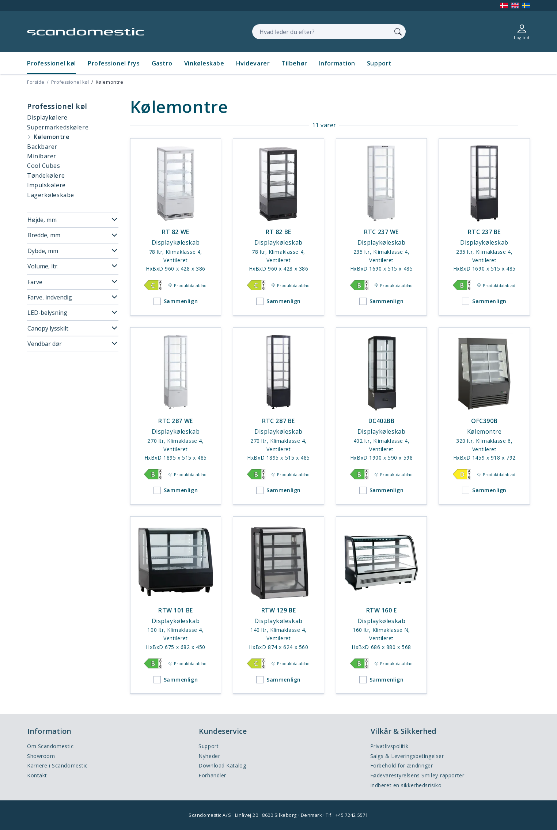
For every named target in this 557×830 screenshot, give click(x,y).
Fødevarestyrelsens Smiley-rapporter (417, 775)
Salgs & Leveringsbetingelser (407, 755)
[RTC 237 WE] (381, 227)
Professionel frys (114, 63)
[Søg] (398, 31)
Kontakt (37, 775)
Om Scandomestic (50, 746)
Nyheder (209, 755)
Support (379, 63)
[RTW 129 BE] (278, 605)
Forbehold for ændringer (401, 765)
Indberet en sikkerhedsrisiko (406, 785)
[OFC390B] (484, 416)
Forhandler (212, 775)
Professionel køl (51, 63)
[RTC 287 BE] (278, 416)
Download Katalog (222, 765)
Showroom (41, 755)
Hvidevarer (253, 63)
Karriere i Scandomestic (57, 765)
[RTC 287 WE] (175, 416)
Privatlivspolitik (389, 746)
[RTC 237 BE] (484, 227)
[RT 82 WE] (175, 227)
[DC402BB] (381, 416)
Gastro (162, 63)
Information (337, 63)
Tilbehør (294, 63)
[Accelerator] (85, 31)
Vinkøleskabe (204, 63)
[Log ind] (522, 32)
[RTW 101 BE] (175, 605)
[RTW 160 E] (381, 605)
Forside (36, 82)
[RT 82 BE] (278, 227)
